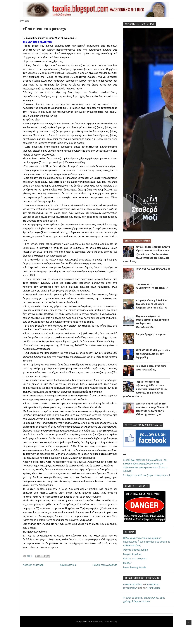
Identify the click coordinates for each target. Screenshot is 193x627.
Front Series (153, 587)
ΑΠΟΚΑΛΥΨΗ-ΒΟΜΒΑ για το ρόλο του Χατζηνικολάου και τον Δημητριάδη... (153, 354)
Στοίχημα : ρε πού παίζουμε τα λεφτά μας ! (146, 475)
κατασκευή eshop (132, 584)
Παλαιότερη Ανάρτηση (104, 565)
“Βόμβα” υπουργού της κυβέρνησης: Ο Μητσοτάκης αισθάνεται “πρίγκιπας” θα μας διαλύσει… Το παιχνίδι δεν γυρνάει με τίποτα (145, 389)
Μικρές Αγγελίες (132, 554)
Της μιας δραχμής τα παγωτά (150, 334)
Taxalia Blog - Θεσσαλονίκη (104, 621)
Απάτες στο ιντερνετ (135, 558)
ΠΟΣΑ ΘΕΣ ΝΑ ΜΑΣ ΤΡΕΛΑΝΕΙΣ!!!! (153, 268)
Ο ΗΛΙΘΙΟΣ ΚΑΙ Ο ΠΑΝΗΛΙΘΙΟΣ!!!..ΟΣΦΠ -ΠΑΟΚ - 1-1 (152, 288)
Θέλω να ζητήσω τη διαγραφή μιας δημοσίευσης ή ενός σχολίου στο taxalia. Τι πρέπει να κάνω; (146, 542)
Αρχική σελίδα (68, 565)
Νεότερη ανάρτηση (33, 565)
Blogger (127, 563)
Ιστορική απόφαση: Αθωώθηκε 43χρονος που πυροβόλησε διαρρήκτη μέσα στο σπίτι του (151, 304)
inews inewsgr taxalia (134, 567)
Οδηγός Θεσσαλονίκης (135, 549)
